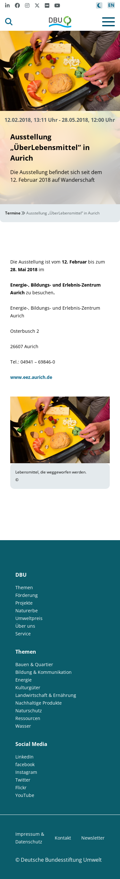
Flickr (21, 787)
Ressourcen (27, 718)
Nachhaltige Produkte (38, 703)
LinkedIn (24, 757)
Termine (12, 213)
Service (23, 634)
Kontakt (63, 838)
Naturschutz (28, 710)
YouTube (24, 795)
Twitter (22, 780)
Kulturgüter (27, 687)
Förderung (26, 595)
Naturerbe (26, 610)
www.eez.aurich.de (31, 377)
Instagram (26, 772)
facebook (25, 764)
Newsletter (93, 838)
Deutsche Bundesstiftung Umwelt (61, 859)
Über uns (25, 626)
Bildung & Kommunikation (43, 672)
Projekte (24, 603)
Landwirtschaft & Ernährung (45, 695)
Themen (24, 587)
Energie (23, 680)
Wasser (23, 726)
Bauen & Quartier (34, 664)
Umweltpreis (29, 618)
